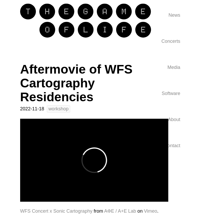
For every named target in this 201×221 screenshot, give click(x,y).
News (174, 15)
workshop (58, 108)
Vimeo (150, 211)
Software (171, 93)
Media (174, 67)
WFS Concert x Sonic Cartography (56, 211)
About (174, 119)
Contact (172, 145)
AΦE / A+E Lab (120, 211)
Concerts (170, 41)
